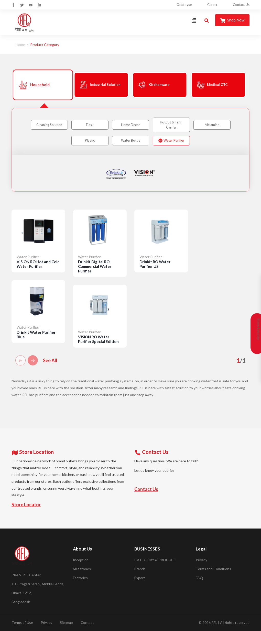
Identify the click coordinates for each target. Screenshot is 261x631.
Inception (81, 560)
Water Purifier (171, 140)
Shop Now (232, 20)
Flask (90, 125)
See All (50, 360)
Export (139, 578)
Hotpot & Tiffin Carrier (171, 124)
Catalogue (184, 5)
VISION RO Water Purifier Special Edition (98, 339)
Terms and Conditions (213, 569)
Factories (80, 578)
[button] (20, 360)
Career (212, 5)
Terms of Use (22, 622)
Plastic (90, 140)
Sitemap (66, 622)
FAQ (199, 578)
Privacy (201, 560)
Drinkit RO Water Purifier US (154, 264)
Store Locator (26, 504)
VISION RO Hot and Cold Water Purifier (38, 264)
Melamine (212, 125)
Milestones (82, 569)
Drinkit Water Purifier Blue (36, 334)
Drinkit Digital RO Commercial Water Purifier (94, 266)
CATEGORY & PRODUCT (155, 560)
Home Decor (130, 125)
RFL (214, 622)
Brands (140, 569)
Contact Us (241, 5)
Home (20, 44)
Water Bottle (130, 140)
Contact (87, 622)
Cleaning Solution (49, 125)
